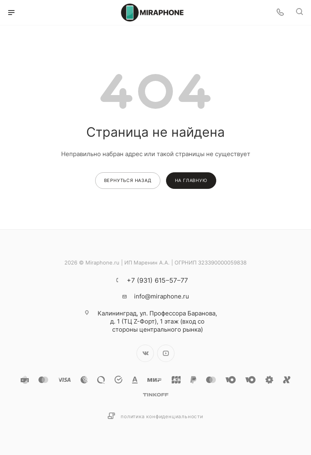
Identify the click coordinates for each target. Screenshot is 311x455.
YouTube (166, 353)
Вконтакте (145, 353)
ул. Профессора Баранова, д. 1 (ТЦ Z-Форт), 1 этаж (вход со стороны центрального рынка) (157, 321)
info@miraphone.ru (161, 296)
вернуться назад (127, 180)
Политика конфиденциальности (162, 416)
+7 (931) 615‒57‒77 (157, 280)
